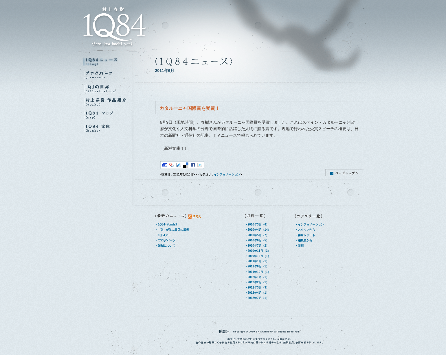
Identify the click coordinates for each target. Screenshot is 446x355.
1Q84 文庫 (107, 128)
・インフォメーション (309, 224)
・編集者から (303, 240)
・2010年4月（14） (258, 229)
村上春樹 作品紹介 (107, 101)
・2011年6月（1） (257, 266)
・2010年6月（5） (257, 240)
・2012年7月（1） (257, 297)
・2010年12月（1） (258, 256)
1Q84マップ (107, 115)
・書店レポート (305, 235)
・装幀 (299, 245)
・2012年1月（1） (257, 277)
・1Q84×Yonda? (166, 224)
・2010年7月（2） (257, 245)
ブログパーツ (107, 75)
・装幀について (165, 245)
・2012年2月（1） (257, 282)
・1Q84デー (163, 235)
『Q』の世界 (107, 88)
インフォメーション (227, 174)
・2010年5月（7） (257, 235)
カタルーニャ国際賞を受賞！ (189, 108)
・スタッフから (305, 229)
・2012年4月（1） (257, 292)
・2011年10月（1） (258, 271)
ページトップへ (344, 172)
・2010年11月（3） (258, 250)
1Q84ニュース (107, 62)
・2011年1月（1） (257, 261)
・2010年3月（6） (257, 224)
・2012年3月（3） (257, 287)
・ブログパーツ (165, 240)
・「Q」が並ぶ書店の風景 (172, 229)
